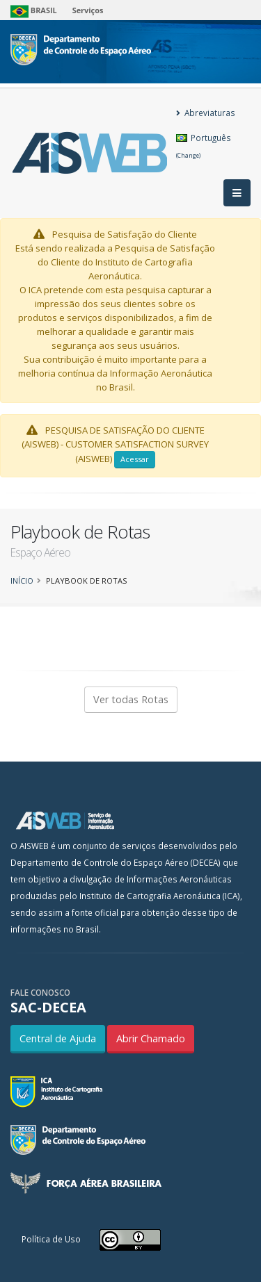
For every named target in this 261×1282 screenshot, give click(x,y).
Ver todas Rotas (130, 699)
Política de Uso (51, 1238)
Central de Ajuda (57, 1038)
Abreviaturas (205, 112)
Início (21, 580)
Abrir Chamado (150, 1038)
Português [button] (203, 145)
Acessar (134, 459)
